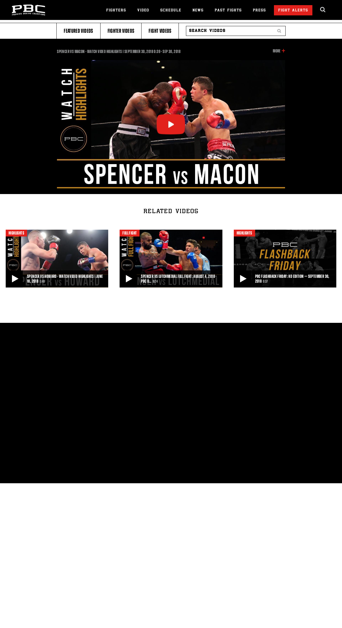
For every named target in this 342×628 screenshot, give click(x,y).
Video (143, 11)
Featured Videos (78, 31)
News (198, 11)
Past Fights (228, 11)
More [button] (276, 51)
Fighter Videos (121, 31)
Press (259, 11)
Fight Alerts (293, 11)
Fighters (116, 11)
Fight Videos (160, 31)
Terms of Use (136, 338)
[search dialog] (323, 10)
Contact (65, 338)
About (23, 338)
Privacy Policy (97, 338)
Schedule (170, 11)
